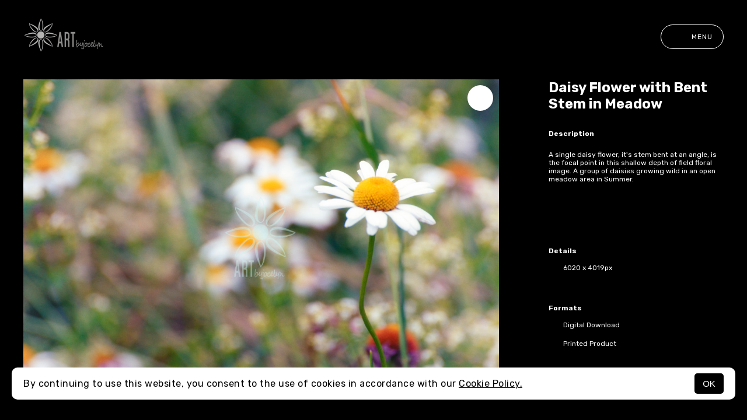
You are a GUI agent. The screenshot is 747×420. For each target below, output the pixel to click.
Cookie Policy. (490, 383)
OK (709, 383)
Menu (692, 37)
